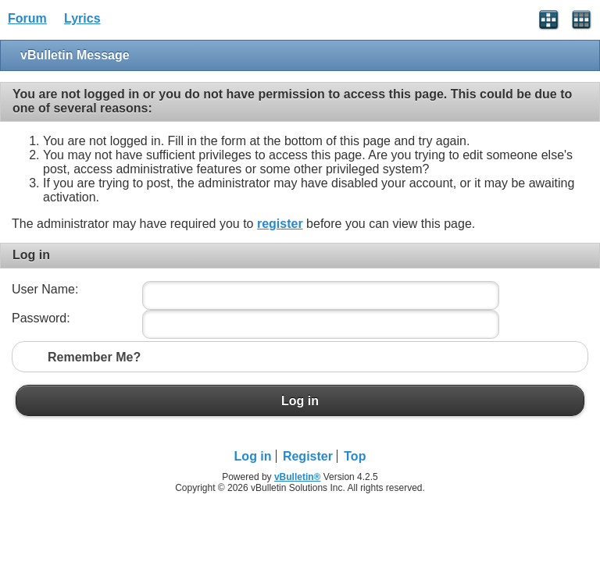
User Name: (45, 289)
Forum (27, 18)
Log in (300, 400)
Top (355, 456)
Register (308, 456)
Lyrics (82, 18)
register (280, 223)
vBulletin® (297, 476)
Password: (41, 318)
